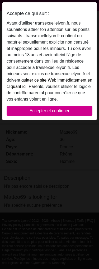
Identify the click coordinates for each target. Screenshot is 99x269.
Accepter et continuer (49, 110)
